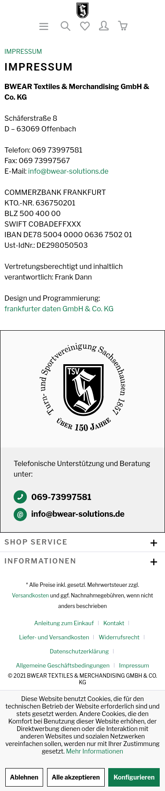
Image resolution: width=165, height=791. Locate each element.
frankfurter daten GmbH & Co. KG (59, 309)
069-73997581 (61, 497)
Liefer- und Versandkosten (54, 637)
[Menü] (44, 26)
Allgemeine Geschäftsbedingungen (63, 665)
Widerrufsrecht (119, 637)
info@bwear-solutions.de (68, 171)
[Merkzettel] (84, 26)
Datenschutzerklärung (79, 651)
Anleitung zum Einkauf (64, 623)
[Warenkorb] (122, 26)
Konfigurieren (134, 777)
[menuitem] (44, 26)
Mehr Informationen (94, 751)
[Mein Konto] (103, 26)
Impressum (134, 665)
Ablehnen (24, 777)
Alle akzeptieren (76, 777)
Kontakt (114, 623)
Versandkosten (30, 595)
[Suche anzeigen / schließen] (65, 26)
